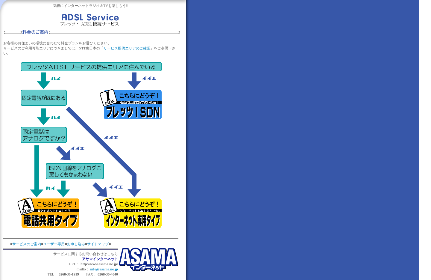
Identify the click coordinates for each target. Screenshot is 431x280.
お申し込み (76, 244)
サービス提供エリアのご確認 (127, 48)
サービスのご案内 (26, 244)
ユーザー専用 (54, 244)
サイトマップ (98, 244)
